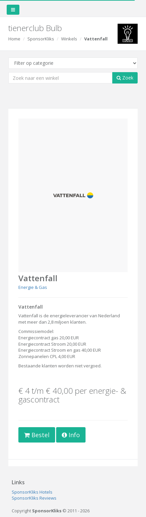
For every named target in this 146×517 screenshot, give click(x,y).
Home (14, 39)
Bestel (36, 435)
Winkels (69, 39)
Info (71, 435)
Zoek (125, 77)
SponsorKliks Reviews (34, 498)
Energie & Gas (32, 287)
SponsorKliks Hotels (32, 492)
